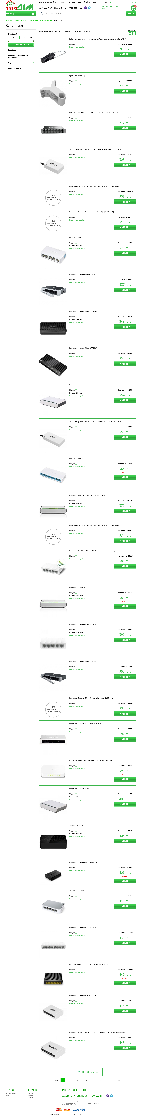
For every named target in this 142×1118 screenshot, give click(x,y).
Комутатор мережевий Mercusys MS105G (84, 862)
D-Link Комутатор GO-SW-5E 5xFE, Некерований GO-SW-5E (90, 760)
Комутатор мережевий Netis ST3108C (83, 348)
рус (110, 2)
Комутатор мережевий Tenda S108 (81, 385)
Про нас (30, 1093)
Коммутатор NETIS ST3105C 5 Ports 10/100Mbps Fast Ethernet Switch (94, 186)
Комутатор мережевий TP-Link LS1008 (83, 927)
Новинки (87, 32)
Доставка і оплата (45, 2)
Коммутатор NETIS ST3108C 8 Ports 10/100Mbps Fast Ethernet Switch (94, 525)
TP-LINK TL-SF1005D (76, 891)
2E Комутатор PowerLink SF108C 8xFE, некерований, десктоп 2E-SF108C (95, 422)
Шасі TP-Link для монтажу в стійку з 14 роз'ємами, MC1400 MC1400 (93, 112)
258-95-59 (45, 8)
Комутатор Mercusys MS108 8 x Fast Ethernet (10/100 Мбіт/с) (91, 698)
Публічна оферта (90, 2)
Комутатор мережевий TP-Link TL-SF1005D (85, 724)
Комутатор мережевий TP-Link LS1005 (83, 624)
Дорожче (67, 32)
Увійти (133, 2)
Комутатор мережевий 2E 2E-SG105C (82, 995)
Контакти (63, 2)
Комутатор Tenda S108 (77, 587)
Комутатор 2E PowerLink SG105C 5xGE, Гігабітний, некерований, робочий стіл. (97, 1032)
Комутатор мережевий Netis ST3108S (83, 311)
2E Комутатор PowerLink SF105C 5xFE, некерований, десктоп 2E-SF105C (95, 149)
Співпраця (72, 2)
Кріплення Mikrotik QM (77, 76)
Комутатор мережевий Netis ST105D (82, 274)
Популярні (77, 32)
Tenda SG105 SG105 (76, 826)
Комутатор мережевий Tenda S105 (81, 789)
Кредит (79, 2)
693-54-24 (60, 8)
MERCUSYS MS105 (76, 238)
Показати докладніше (77, 47)
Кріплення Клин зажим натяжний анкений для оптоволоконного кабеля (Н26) (97, 39)
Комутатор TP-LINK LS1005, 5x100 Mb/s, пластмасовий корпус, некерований (96, 551)
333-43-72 (75, 8)
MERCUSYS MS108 (76, 458)
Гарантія (56, 2)
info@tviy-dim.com (93, 1103)
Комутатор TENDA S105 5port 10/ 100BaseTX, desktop (88, 495)
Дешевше (58, 32)
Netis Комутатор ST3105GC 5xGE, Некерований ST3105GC (90, 964)
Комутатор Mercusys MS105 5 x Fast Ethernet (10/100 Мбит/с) (91, 212)
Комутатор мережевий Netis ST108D (82, 661)
